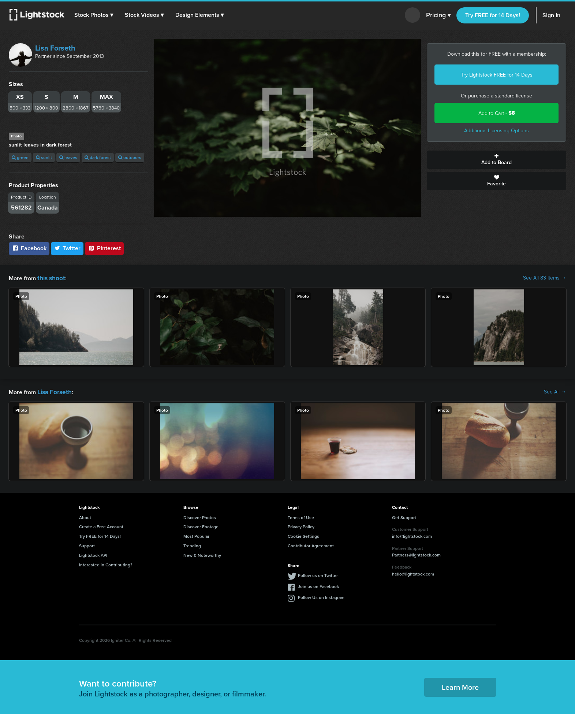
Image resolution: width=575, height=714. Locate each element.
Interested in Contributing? (105, 563)
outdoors (129, 157)
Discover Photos (199, 516)
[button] (94, 15)
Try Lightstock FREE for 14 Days (497, 74)
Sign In (551, 15)
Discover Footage (201, 525)
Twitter (67, 248)
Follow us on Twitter (318, 574)
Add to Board (496, 159)
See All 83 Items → (544, 277)
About (85, 516)
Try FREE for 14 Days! (492, 15)
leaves (68, 157)
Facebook (29, 248)
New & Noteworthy (202, 554)
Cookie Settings (303, 535)
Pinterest (104, 248)
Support (87, 544)
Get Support (404, 516)
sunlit (44, 157)
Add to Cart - (496, 113)
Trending (192, 544)
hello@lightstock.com (413, 572)
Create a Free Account (101, 525)
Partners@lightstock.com (416, 553)
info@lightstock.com (412, 535)
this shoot (50, 277)
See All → (555, 391)
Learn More (460, 685)
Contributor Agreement (311, 544)
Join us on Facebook (318, 585)
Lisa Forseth (55, 47)
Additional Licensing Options (496, 130)
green (20, 157)
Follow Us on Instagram (321, 596)
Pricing (438, 15)
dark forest (98, 157)
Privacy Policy (301, 525)
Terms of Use (301, 516)
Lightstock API (93, 554)
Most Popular (196, 535)
